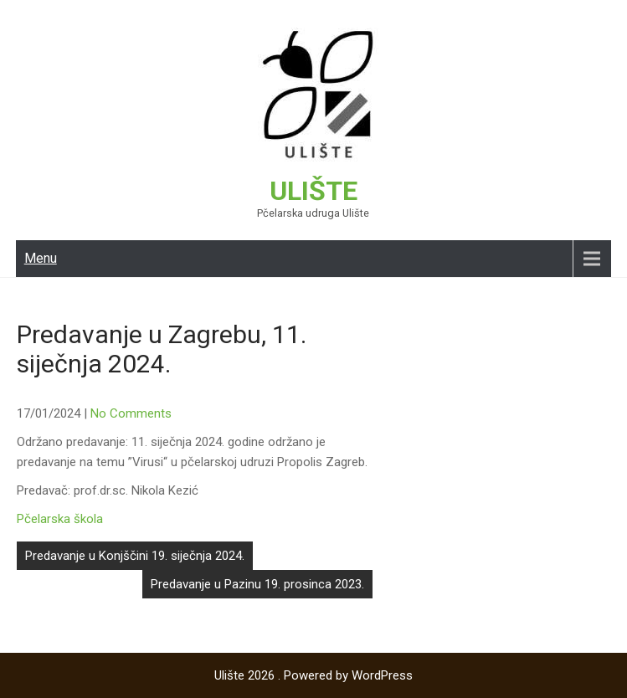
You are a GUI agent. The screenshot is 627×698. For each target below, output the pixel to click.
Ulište (313, 191)
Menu (40, 258)
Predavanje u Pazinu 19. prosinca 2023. (257, 584)
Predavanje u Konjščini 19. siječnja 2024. (134, 555)
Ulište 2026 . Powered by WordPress (313, 675)
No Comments (131, 413)
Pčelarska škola (60, 518)
